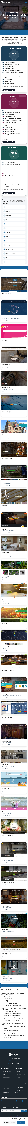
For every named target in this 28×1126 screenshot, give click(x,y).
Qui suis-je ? (20, 1071)
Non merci (6, 1122)
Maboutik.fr (6, 1089)
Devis (18, 1078)
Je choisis (13, 1122)
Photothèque (6, 1078)
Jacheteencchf (21, 1084)
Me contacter (21, 1074)
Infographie (6, 1092)
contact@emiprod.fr (14, 1063)
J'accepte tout (21, 1122)
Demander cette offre (9, 90)
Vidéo (4, 1074)
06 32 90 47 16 (14, 1061)
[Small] (11, 1110)
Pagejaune (20, 1087)
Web (4, 1081)
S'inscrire (24, 1110)
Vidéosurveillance (6, 1086)
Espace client (21, 1081)
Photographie (7, 1071)
